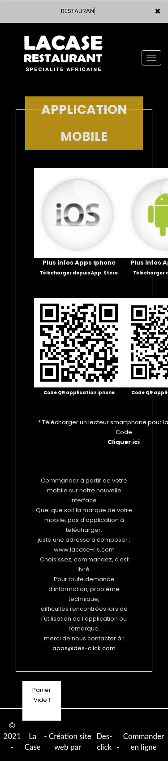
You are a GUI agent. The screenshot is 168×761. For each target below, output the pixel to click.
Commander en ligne (143, 741)
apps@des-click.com (84, 648)
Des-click (104, 741)
